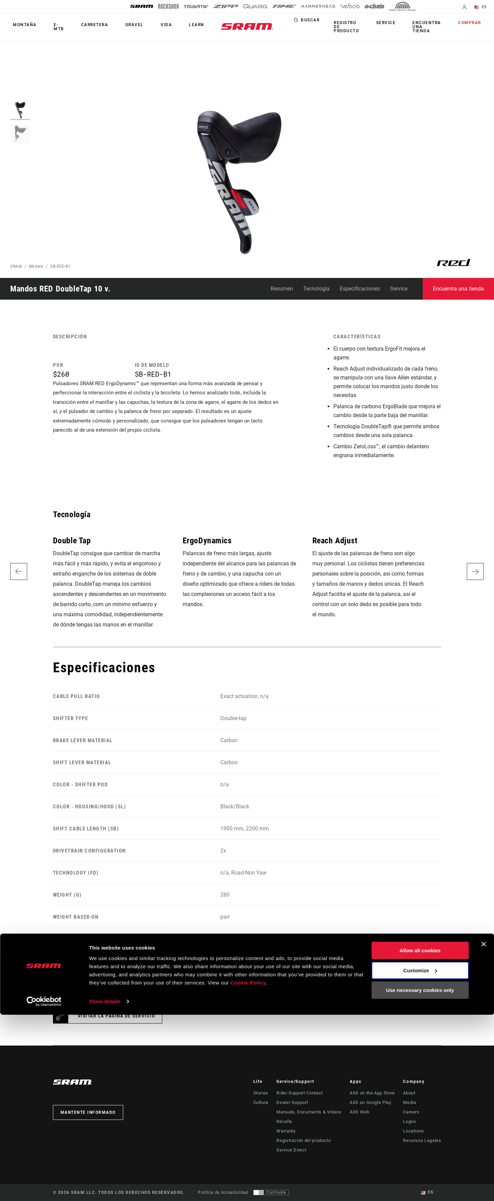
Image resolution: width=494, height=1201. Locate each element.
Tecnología (316, 288)
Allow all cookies (420, 1137)
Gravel (120, 26)
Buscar (322, 25)
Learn (171, 26)
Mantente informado (88, 1112)
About (412, 1093)
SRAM (16, 266)
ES (484, 7)
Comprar (472, 25)
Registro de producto (358, 26)
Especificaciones (360, 288)
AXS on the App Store (373, 1093)
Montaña (22, 26)
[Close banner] (483, 1130)
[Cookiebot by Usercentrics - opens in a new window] (44, 1188)
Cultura (260, 1102)
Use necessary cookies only (420, 1176)
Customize (420, 1156)
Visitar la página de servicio (116, 1016)
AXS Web (360, 1112)
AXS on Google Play (371, 1102)
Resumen (282, 288)
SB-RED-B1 (60, 266)
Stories (260, 1093)
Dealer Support (294, 1102)
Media (412, 1102)
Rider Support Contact (301, 1093)
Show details (105, 1187)
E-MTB (53, 26)
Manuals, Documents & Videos (310, 1112)
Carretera (85, 26)
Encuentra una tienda (431, 26)
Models (36, 266)
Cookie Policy (248, 1169)
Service (396, 25)
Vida (146, 26)
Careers (413, 1112)
